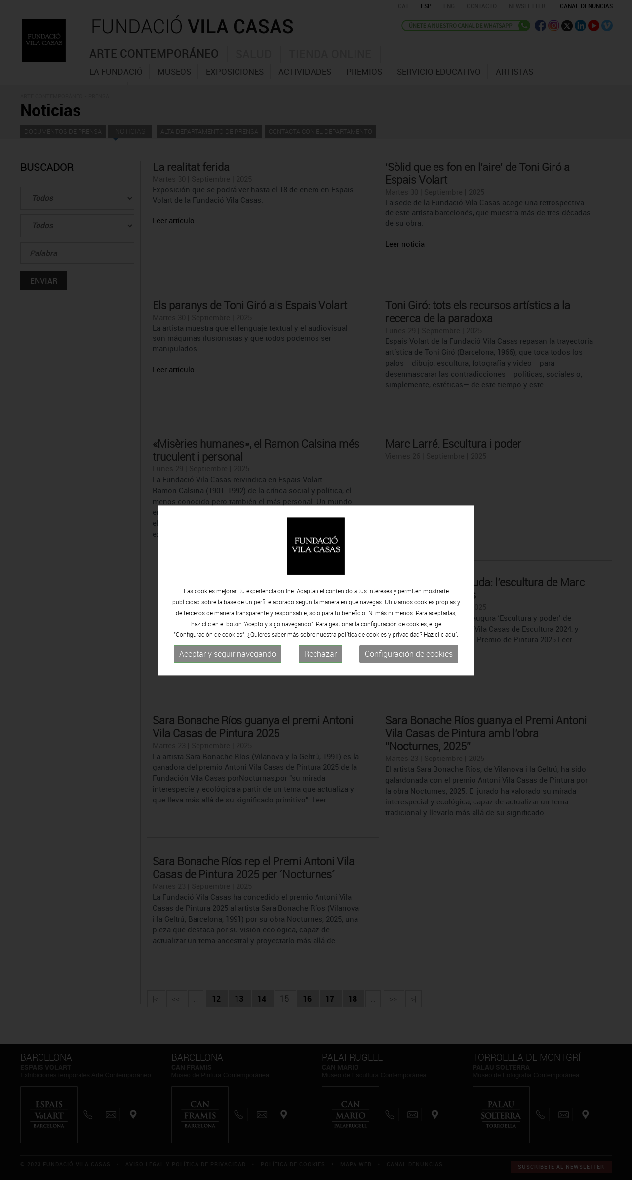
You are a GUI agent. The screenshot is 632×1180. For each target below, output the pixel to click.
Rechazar (320, 654)
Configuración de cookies (409, 654)
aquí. (451, 635)
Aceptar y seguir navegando (227, 654)
